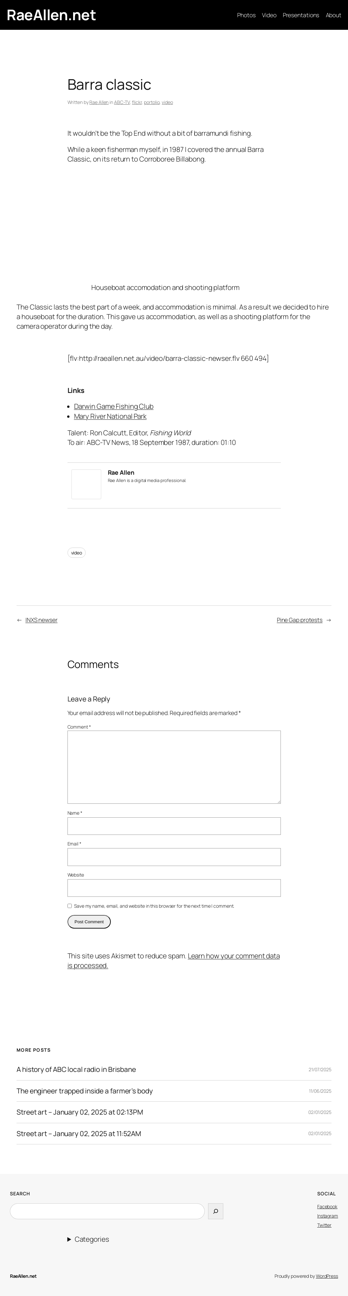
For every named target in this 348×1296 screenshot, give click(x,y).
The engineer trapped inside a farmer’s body (85, 1091)
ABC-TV (122, 102)
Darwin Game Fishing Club (114, 406)
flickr (137, 102)
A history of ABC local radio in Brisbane (76, 1069)
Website (75, 875)
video (167, 102)
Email (74, 843)
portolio (151, 102)
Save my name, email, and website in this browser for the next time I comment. (154, 906)
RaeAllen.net (51, 14)
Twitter (324, 1225)
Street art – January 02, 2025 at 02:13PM (80, 1112)
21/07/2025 (320, 1069)
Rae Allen (99, 102)
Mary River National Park (110, 416)
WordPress (327, 1276)
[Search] (215, 1211)
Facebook (327, 1206)
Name (74, 813)
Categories (92, 1239)
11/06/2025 (320, 1091)
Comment (79, 727)
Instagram (327, 1216)
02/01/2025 (319, 1112)
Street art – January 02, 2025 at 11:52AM (79, 1133)
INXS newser (41, 620)
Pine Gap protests (300, 620)
